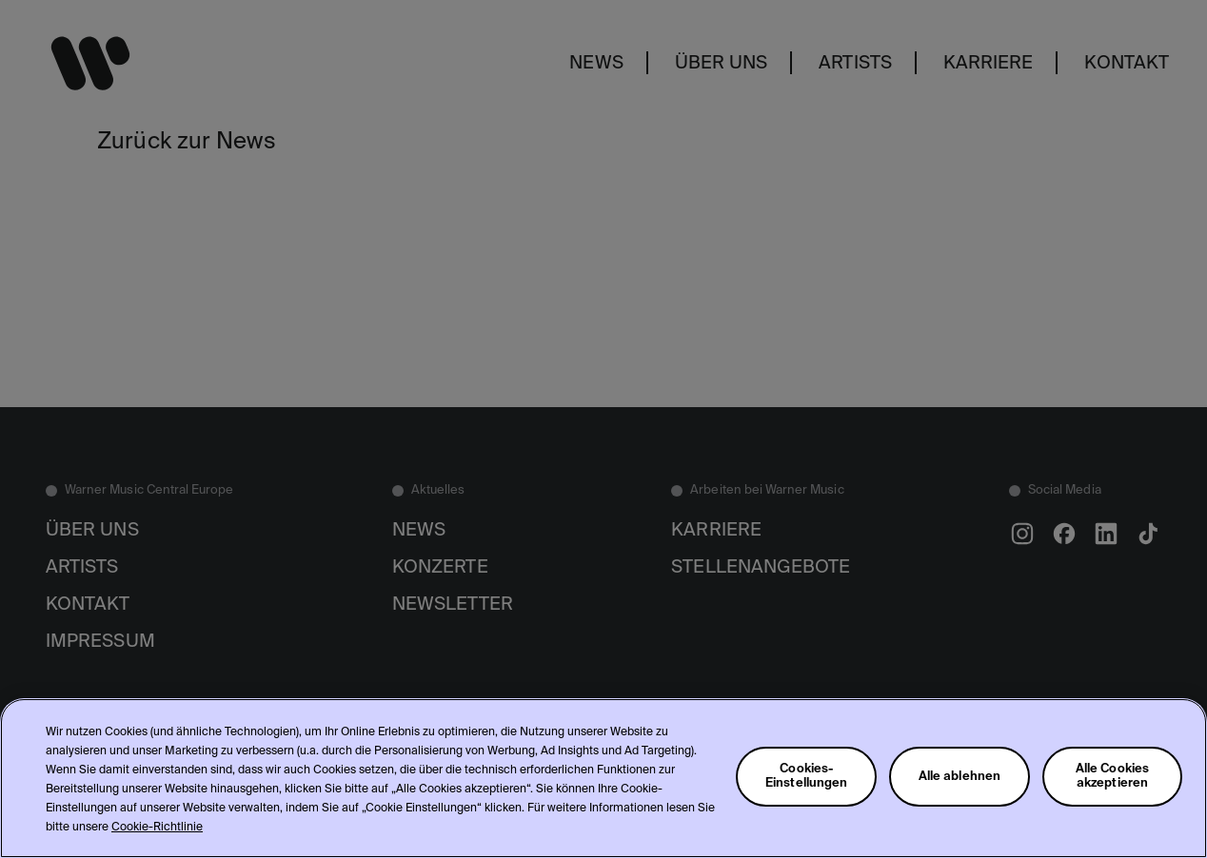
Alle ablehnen (960, 776)
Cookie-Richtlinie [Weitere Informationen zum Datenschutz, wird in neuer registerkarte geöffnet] (157, 827)
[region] (603, 778)
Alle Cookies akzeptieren (1113, 776)
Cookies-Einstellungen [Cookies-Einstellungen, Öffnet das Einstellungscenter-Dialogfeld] (806, 776)
